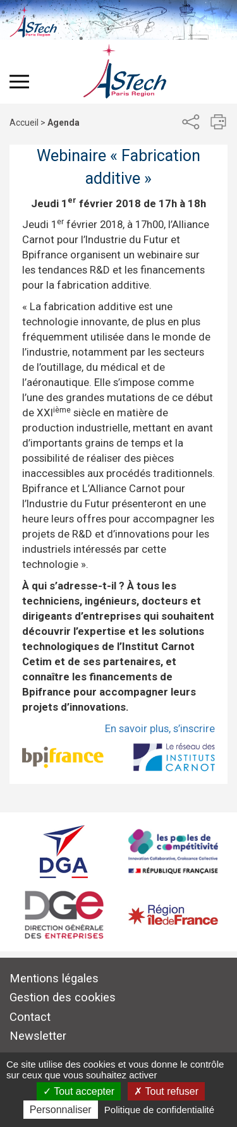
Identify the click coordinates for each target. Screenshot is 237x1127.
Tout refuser (166, 1091)
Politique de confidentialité (159, 1109)
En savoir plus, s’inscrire (160, 728)
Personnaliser (61, 1109)
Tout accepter (78, 1091)
